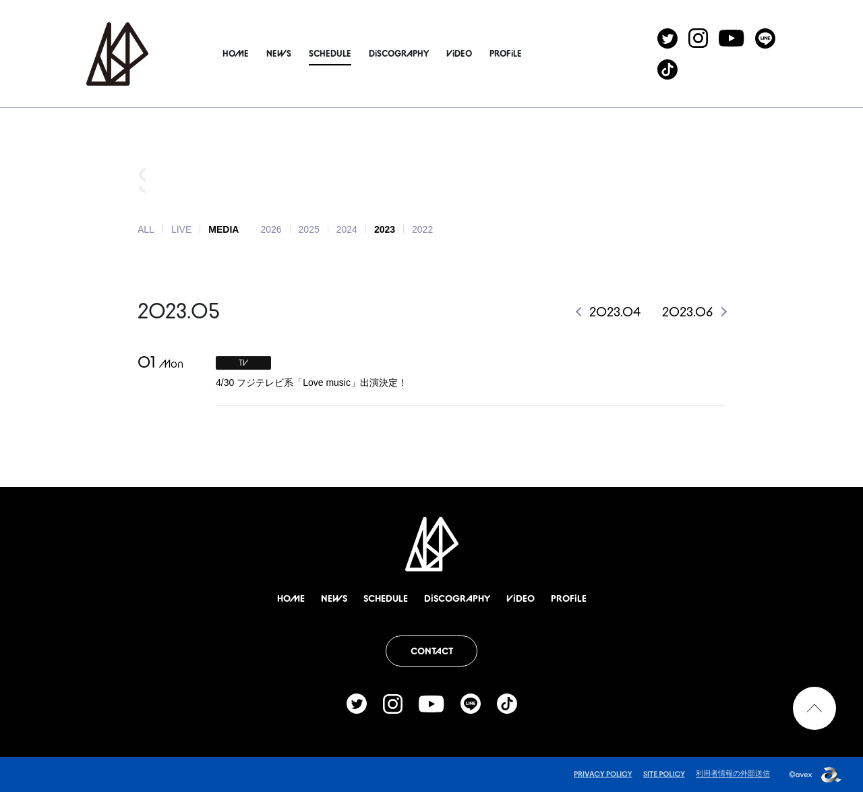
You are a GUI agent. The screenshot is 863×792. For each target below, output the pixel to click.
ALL (146, 229)
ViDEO (476, 53)
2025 (309, 229)
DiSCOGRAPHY (416, 53)
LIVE (181, 229)
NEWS (295, 53)
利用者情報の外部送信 (733, 773)
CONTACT (432, 651)
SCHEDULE (347, 53)
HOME (252, 53)
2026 (270, 229)
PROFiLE (522, 53)
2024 (346, 229)
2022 (422, 229)
